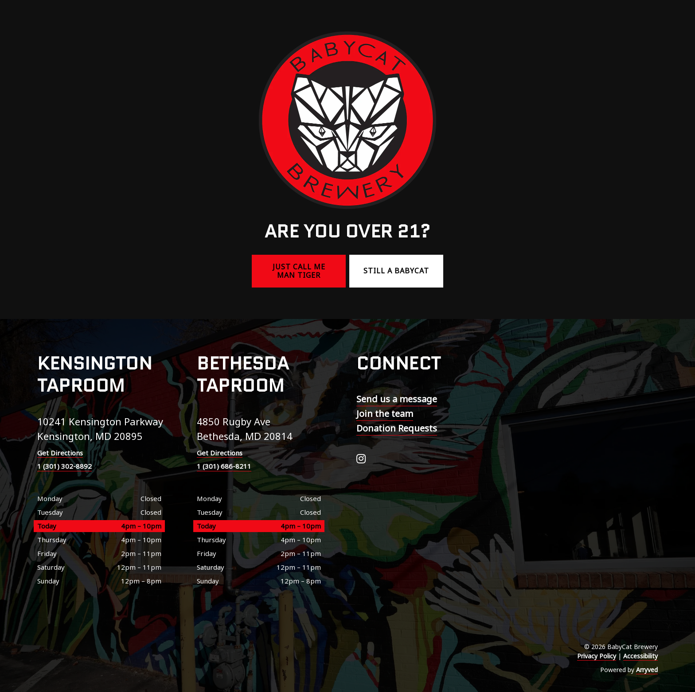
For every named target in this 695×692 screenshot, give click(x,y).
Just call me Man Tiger (299, 271)
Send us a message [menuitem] (396, 399)
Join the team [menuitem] (384, 414)
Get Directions (60, 452)
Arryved (647, 669)
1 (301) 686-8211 (224, 466)
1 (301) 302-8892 (64, 466)
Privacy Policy (596, 656)
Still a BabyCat (396, 271)
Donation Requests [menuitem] (396, 428)
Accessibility (640, 656)
